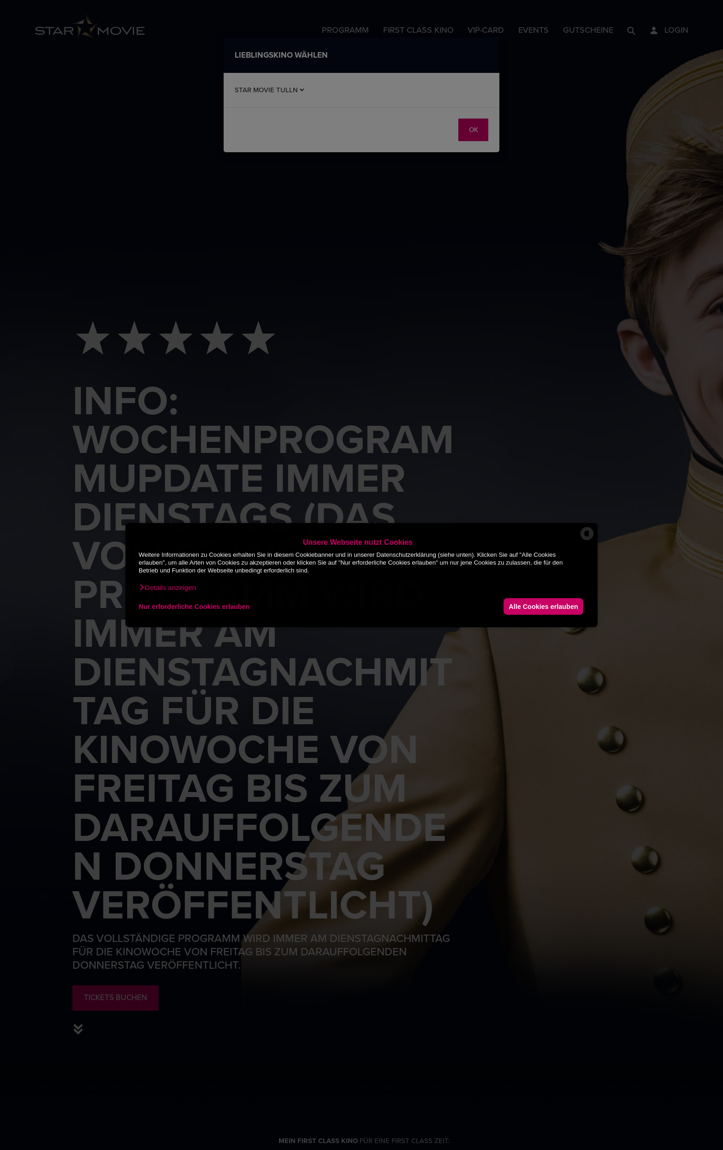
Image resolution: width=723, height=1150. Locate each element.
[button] (167, 587)
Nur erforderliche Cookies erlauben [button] (194, 606)
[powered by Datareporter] (587, 539)
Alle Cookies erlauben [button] (543, 606)
